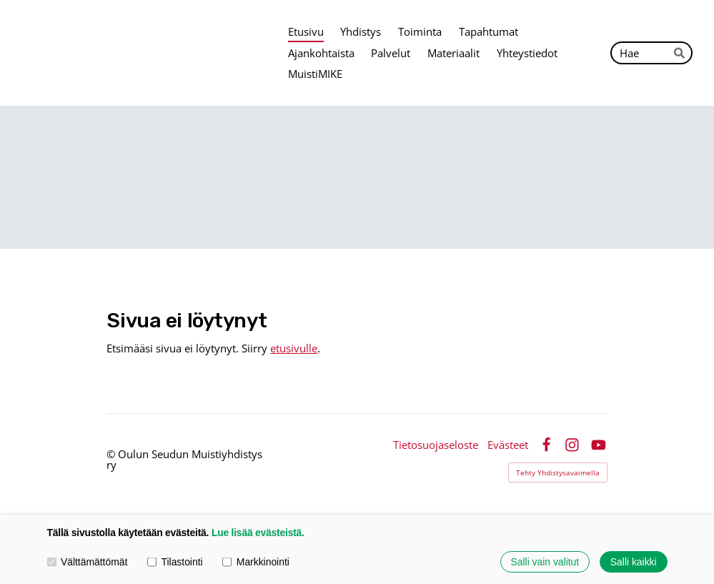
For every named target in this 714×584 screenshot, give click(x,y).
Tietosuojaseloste (435, 445)
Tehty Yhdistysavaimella (558, 472)
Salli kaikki (633, 562)
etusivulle (293, 348)
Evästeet (507, 445)
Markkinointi (255, 562)
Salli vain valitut (545, 562)
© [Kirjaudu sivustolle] (112, 454)
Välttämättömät (87, 562)
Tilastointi (175, 562)
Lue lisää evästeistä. (258, 532)
